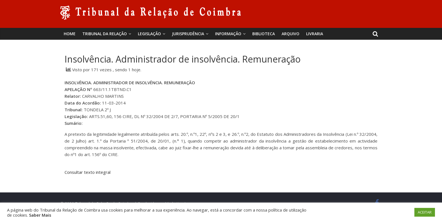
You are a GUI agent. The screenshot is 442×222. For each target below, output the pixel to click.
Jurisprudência (188, 33)
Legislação (149, 33)
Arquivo (290, 33)
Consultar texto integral (88, 172)
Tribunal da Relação (104, 33)
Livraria (314, 33)
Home (70, 33)
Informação (228, 33)
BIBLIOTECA (263, 33)
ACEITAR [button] (425, 212)
